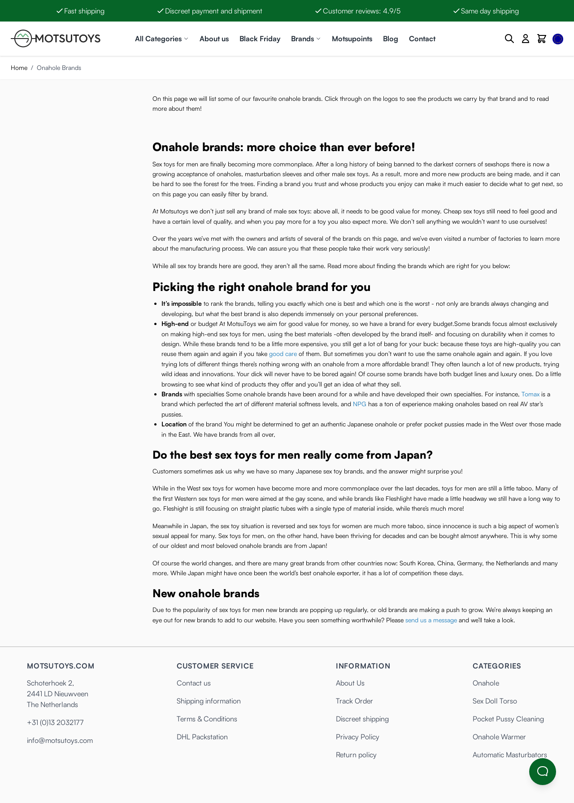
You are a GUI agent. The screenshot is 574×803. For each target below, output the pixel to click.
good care (283, 353)
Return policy (356, 754)
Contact (422, 38)
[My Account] (525, 38)
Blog (390, 38)
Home (19, 67)
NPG (359, 404)
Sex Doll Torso (495, 700)
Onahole (486, 682)
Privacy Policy (357, 736)
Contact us (194, 682)
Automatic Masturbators (510, 754)
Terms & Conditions (207, 718)
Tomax (530, 394)
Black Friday (259, 38)
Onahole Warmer (499, 736)
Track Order (354, 700)
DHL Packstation (202, 736)
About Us (350, 682)
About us (214, 38)
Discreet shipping (362, 718)
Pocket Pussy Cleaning (508, 718)
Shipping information (209, 700)
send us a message (431, 620)
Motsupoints (352, 38)
